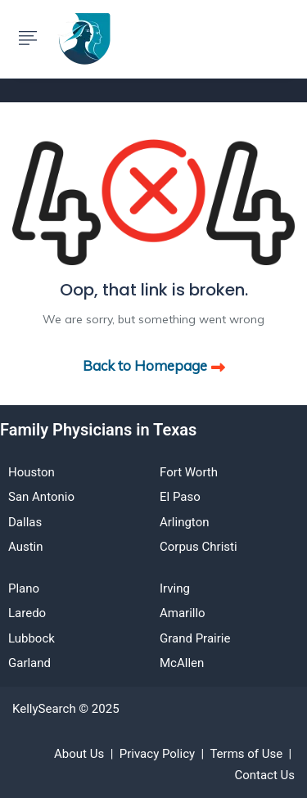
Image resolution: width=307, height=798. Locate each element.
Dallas (25, 522)
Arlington (184, 522)
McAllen (182, 663)
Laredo (27, 613)
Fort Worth (189, 472)
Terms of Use (246, 753)
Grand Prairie (195, 638)
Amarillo (182, 613)
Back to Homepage (154, 365)
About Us (79, 753)
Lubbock (31, 638)
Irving (175, 588)
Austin (25, 546)
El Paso (180, 496)
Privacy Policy (157, 753)
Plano (23, 588)
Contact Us (264, 775)
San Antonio (41, 496)
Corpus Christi (198, 546)
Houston (31, 472)
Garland (29, 663)
